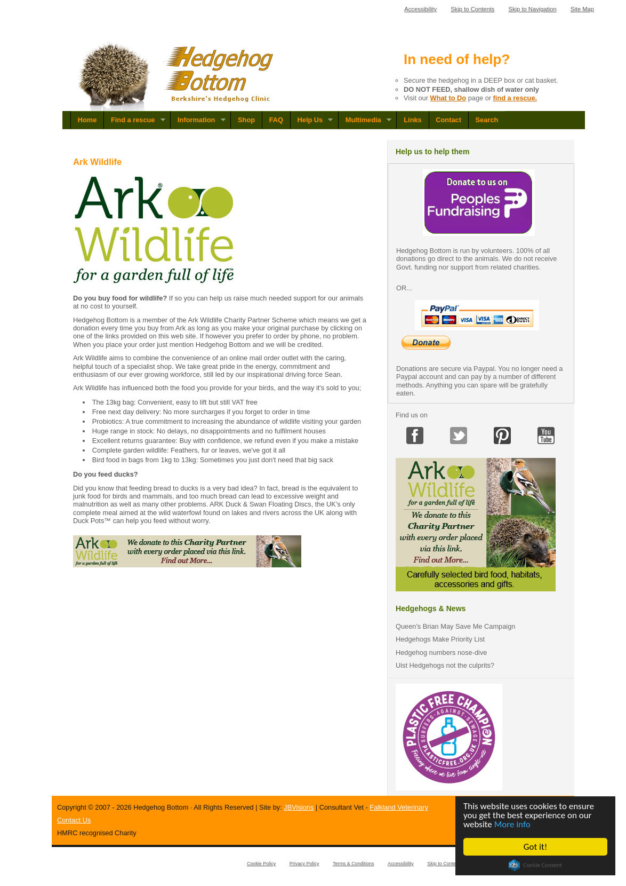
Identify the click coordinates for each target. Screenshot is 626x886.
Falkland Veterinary (399, 807)
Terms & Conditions (353, 863)
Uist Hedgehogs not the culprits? (445, 665)
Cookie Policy (261, 863)
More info (512, 824)
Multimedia (364, 120)
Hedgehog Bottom (176, 76)
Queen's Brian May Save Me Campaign (455, 626)
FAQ (276, 120)
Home (87, 120)
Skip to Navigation (533, 9)
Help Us (311, 120)
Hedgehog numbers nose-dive (441, 652)
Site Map (582, 9)
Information (197, 120)
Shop (246, 120)
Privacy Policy (304, 863)
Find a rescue (134, 120)
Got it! (535, 846)
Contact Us (74, 820)
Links (412, 120)
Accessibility (420, 9)
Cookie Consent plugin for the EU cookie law (535, 865)
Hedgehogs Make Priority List (440, 639)
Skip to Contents (472, 9)
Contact (448, 120)
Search (487, 120)
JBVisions (299, 807)
